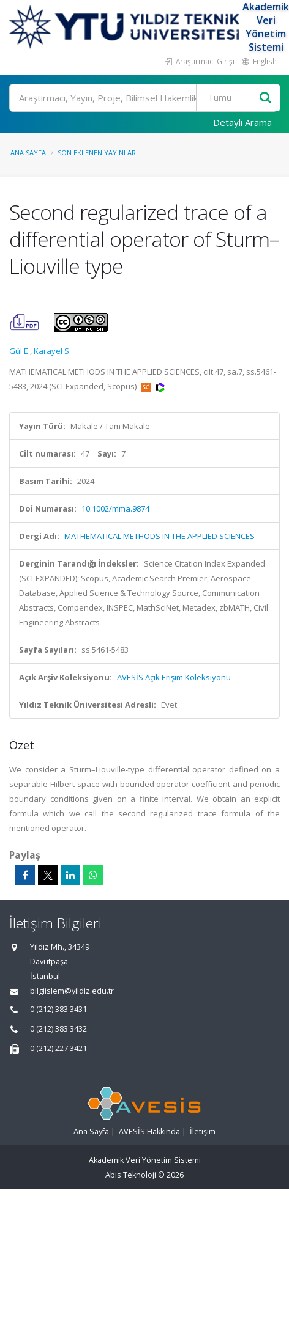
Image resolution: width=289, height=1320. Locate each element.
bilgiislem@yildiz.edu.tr (72, 991)
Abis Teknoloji (130, 1175)
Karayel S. (52, 350)
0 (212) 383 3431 (58, 1009)
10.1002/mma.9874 (115, 508)
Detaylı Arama (242, 122)
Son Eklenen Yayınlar (97, 152)
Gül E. (19, 350)
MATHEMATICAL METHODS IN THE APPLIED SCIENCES (159, 535)
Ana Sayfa (28, 152)
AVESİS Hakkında (149, 1131)
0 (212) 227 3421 (58, 1048)
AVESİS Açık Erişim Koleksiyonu (174, 677)
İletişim (203, 1131)
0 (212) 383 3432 (58, 1029)
